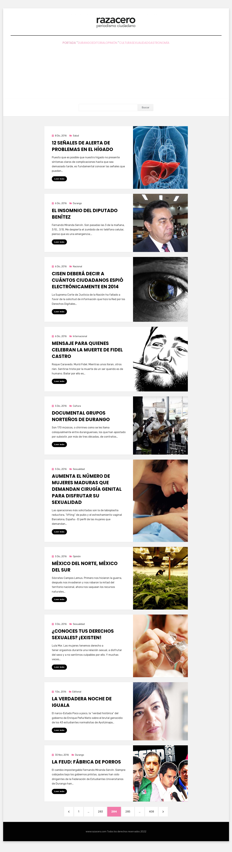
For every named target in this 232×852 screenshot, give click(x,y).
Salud (76, 135)
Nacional (77, 266)
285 (132, 813)
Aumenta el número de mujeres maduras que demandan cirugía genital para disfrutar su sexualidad (87, 489)
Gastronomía (172, 43)
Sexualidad (148, 43)
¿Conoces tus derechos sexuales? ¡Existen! (83, 635)
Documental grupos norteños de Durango (81, 416)
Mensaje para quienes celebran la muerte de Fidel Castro (87, 350)
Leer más (59, 178)
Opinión (111, 43)
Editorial (93, 43)
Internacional (80, 336)
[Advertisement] (116, 70)
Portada (56, 43)
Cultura (129, 43)
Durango (74, 43)
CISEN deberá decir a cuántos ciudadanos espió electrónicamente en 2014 (87, 280)
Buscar (145, 107)
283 (100, 813)
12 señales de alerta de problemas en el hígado (82, 145)
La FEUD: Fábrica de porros (86, 763)
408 (158, 813)
